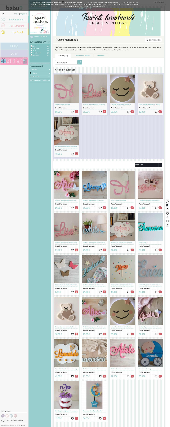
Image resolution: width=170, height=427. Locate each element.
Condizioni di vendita (82, 56)
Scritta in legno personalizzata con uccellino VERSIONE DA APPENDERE (104, 327)
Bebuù (3, 420)
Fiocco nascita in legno (145, 369)
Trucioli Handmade (61, 108)
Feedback (100, 56)
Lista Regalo (18, 32)
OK (91, 8)
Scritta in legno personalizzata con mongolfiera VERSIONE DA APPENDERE (105, 285)
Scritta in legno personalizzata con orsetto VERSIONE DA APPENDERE (104, 369)
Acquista (20, 420)
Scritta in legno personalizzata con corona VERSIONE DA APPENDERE (132, 369)
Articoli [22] (63, 56)
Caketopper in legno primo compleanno (67, 411)
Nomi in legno (143, 243)
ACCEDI (16, 14)
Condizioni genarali (11, 420)
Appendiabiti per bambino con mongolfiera (68, 369)
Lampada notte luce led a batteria (121, 104)
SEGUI (155, 40)
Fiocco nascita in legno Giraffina (92, 411)
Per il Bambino (16, 19)
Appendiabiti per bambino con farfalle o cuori (68, 146)
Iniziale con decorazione (62, 104)
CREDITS (23, 425)
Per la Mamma (17, 25)
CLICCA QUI (83, 8)
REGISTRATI (23, 14)
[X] (49, 42)
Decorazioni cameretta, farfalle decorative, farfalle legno (72, 285)
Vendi (2, 421)
